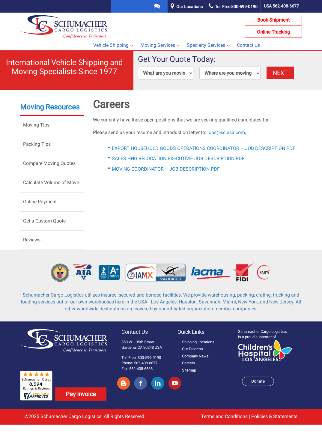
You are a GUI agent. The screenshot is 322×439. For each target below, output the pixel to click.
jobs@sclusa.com (226, 132)
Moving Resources (49, 107)
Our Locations (189, 6)
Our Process (190, 349)
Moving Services (157, 45)
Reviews (31, 240)
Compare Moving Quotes (49, 163)
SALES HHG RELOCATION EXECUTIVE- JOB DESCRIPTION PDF (178, 158)
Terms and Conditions (224, 416)
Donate (258, 381)
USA (281, 6)
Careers (186, 363)
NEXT (280, 72)
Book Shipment (273, 20)
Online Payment (40, 202)
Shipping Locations (195, 342)
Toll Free (233, 6)
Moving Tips (36, 125)
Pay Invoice (81, 394)
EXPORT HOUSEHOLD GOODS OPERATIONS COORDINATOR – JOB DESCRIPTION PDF (203, 148)
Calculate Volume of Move (51, 182)
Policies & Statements (274, 416)
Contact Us (248, 45)
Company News (193, 356)
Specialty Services (206, 45)
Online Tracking (273, 32)
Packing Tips (37, 144)
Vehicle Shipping (111, 45)
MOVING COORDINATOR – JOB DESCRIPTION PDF (166, 169)
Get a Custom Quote (44, 221)
